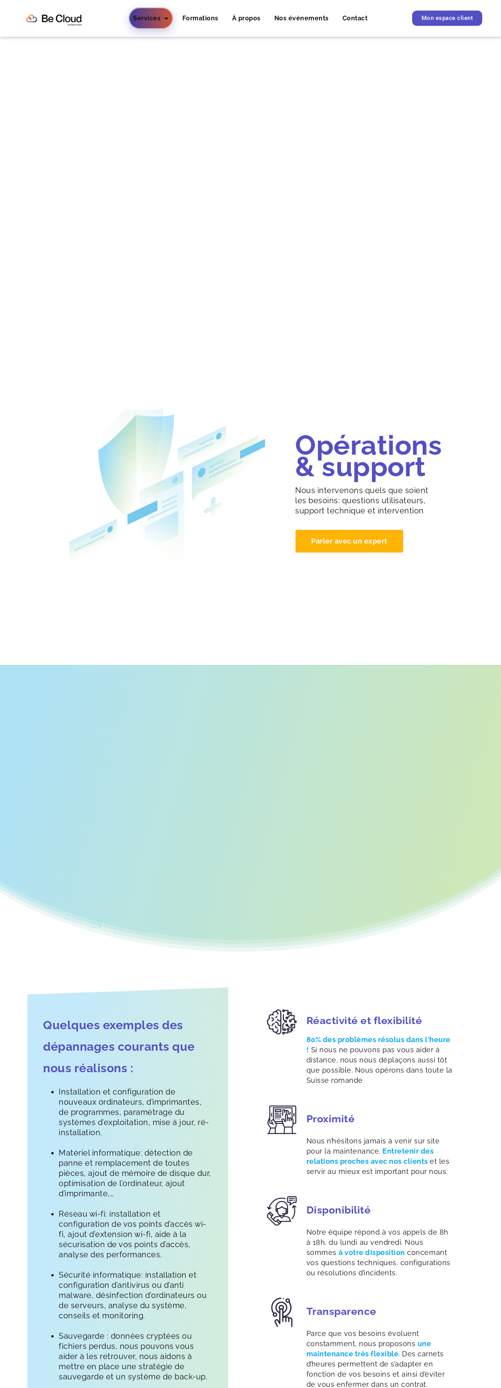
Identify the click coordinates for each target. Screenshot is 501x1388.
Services (151, 18)
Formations (200, 18)
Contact (355, 18)
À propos (246, 18)
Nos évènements (301, 18)
